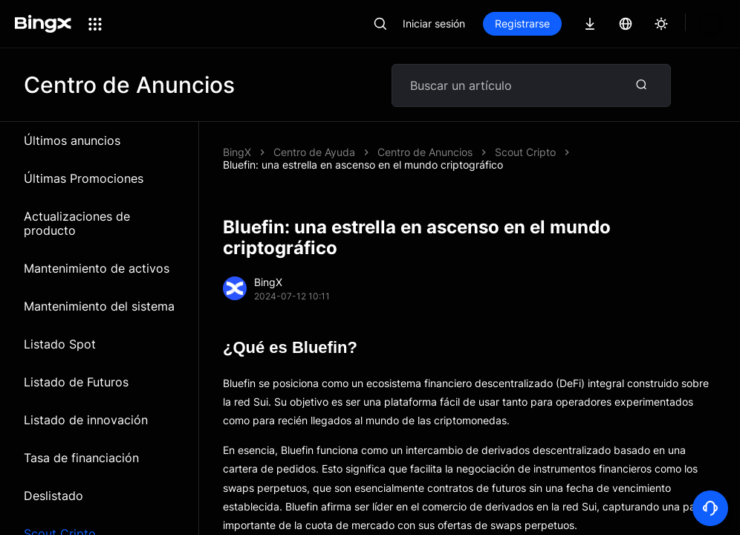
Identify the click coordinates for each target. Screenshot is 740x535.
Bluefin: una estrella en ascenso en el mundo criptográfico (517, 152)
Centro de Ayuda (314, 152)
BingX (237, 152)
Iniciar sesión (434, 23)
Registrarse (522, 23)
